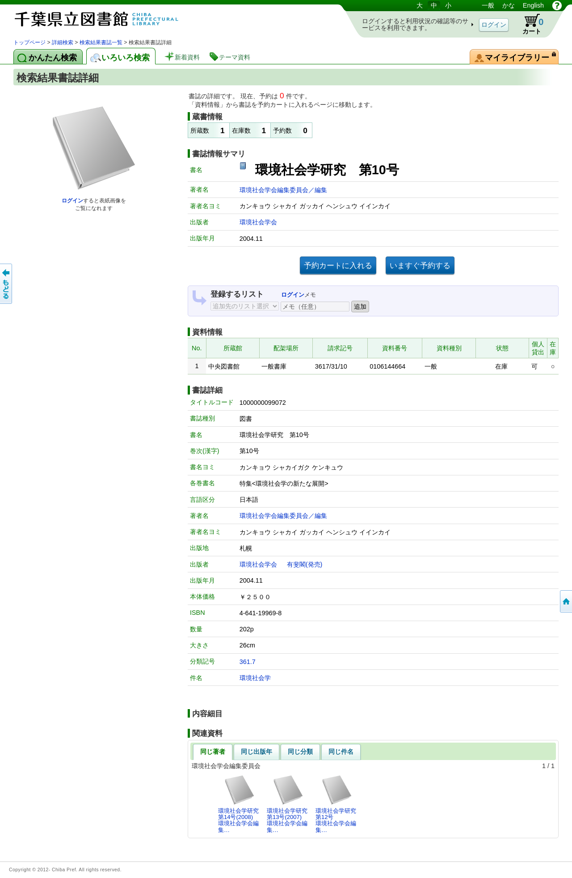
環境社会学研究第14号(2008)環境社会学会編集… (238, 803)
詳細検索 (62, 42)
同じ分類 (300, 751)
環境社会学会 (258, 222)
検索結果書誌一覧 (101, 42)
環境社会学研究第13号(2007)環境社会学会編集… (287, 803)
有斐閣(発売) (305, 564)
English (533, 5)
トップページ (29, 42)
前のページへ (6, 284)
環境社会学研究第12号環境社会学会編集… (335, 803)
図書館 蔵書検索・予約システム (107, 19)
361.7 (248, 661)
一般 (488, 5)
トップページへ (565, 601)
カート (528, 24)
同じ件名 (340, 751)
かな (508, 5)
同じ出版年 (256, 751)
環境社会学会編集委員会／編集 (283, 189)
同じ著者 (212, 751)
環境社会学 (255, 677)
